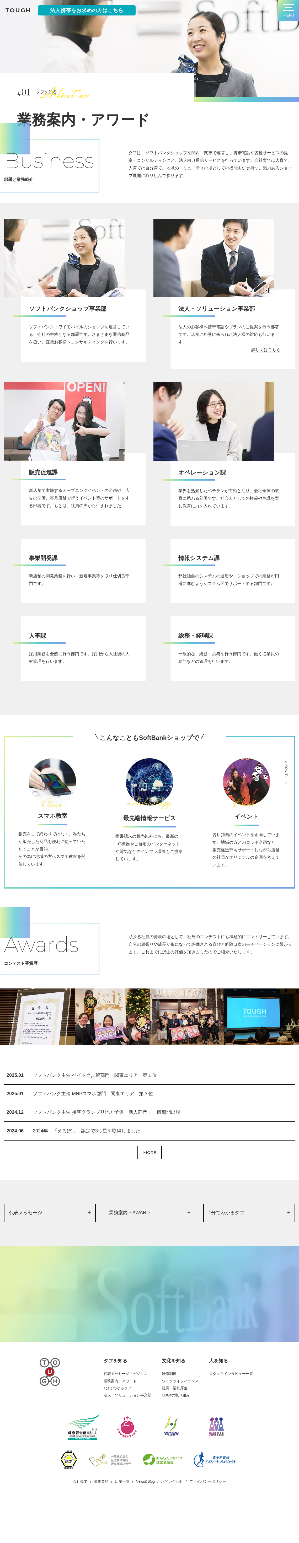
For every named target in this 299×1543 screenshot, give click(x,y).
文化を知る (173, 1399)
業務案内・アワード (120, 1419)
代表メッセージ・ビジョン (126, 1412)
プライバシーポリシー (207, 1520)
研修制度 (169, 1412)
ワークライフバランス (180, 1419)
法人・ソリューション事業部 (127, 1433)
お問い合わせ (172, 1520)
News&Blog (145, 1520)
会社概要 (80, 1520)
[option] (37, 1048)
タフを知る (115, 1399)
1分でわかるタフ (117, 1426)
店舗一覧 (122, 1520)
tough (18, 10)
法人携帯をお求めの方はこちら (87, 10)
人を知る (218, 1399)
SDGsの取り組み (176, 1433)
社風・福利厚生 (175, 1426)
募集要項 (101, 1520)
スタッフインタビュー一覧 (231, 1412)
